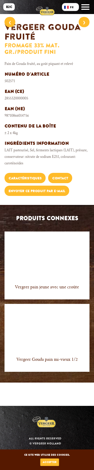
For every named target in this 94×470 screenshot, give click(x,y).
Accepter (49, 462)
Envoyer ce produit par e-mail (37, 191)
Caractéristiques (25, 178)
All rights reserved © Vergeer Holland (45, 440)
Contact (60, 178)
